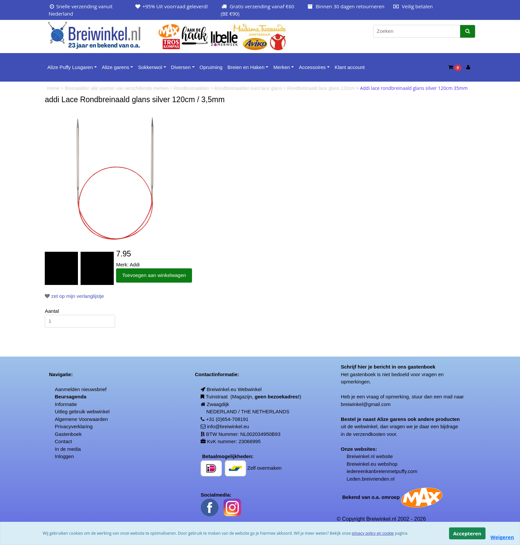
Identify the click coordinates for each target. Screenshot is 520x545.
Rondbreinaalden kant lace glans (249, 88)
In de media (68, 449)
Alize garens (115, 67)
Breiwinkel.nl (360, 456)
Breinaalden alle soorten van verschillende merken (117, 88)
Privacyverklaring (74, 426)
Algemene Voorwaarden (81, 419)
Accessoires (312, 67)
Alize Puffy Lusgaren (70, 67)
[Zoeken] (416, 31)
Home (54, 88)
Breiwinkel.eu (361, 464)
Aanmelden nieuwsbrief (80, 389)
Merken (281, 67)
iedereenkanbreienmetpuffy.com (382, 471)
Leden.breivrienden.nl (370, 479)
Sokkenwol (150, 67)
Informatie (66, 404)
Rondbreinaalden (192, 88)
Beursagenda (70, 396)
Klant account (350, 67)
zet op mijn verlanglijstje (74, 296)
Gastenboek (68, 434)
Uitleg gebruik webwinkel (82, 411)
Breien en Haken (246, 67)
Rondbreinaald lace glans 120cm (321, 88)
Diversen (181, 67)
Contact (63, 441)
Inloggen (64, 456)
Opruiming (211, 67)
